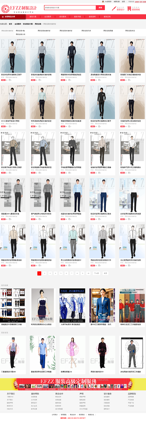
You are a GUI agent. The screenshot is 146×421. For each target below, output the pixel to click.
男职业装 (38, 24)
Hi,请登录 (108, 1)
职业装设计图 (28, 24)
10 (88, 273)
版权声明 (10, 403)
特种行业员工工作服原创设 (130, 324)
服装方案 (33, 17)
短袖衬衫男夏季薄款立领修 (101, 167)
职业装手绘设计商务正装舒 (11, 167)
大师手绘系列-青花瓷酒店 (70, 324)
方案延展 (107, 403)
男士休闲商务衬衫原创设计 (71, 260)
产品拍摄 (131, 406)
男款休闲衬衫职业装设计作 (101, 260)
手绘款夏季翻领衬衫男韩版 (71, 167)
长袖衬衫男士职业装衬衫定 (130, 121)
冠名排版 (107, 406)
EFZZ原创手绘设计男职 (10, 121)
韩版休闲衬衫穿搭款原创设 (11, 260)
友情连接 (58, 400)
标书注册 (34, 409)
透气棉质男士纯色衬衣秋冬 (41, 214)
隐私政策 (82, 400)
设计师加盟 (59, 409)
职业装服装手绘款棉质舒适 (41, 167)
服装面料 (92, 17)
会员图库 (47, 17)
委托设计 (34, 403)
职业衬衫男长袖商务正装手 (11, 75)
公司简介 (55, 415)
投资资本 (58, 406)
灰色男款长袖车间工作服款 (130, 372)
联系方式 (10, 406)
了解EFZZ (10, 397)
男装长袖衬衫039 (97, 372)
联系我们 (82, 415)
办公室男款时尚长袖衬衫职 (130, 260)
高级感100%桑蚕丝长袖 (10, 214)
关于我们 (10, 400)
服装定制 (107, 17)
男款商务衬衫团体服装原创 (41, 260)
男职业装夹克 (130, 31)
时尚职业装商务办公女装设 (41, 324)
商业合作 (58, 397)
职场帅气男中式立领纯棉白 (130, 167)
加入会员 (34, 406)
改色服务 (107, 397)
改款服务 (107, 400)
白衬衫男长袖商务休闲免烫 (130, 214)
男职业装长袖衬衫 (66, 31)
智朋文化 (91, 415)
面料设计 (107, 409)
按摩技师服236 (66, 372)
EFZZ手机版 (83, 409)
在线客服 (34, 397)
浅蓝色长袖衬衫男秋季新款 (71, 214)
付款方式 (10, 409)
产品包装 (131, 400)
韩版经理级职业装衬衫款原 (71, 121)
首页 (10, 24)
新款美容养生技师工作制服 (41, 372)
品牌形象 (131, 397)
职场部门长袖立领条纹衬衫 (130, 75)
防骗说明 (82, 406)
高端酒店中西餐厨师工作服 (11, 324)
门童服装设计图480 (8, 372)
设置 (123, 1)
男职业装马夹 (86, 31)
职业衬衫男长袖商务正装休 (101, 214)
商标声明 (82, 397)
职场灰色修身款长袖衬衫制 (41, 75)
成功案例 (62, 17)
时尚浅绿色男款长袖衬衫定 (41, 121)
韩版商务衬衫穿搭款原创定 (71, 75)
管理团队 (64, 415)
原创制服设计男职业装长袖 (101, 75)
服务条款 (58, 403)
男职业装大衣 (20, 34)
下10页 (96, 273)
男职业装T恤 (20, 31)
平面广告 (131, 403)
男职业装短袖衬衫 (44, 31)
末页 (105, 273)
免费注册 (117, 1)
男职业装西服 (108, 31)
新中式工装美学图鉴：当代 (101, 324)
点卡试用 (34, 400)
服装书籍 (77, 17)
